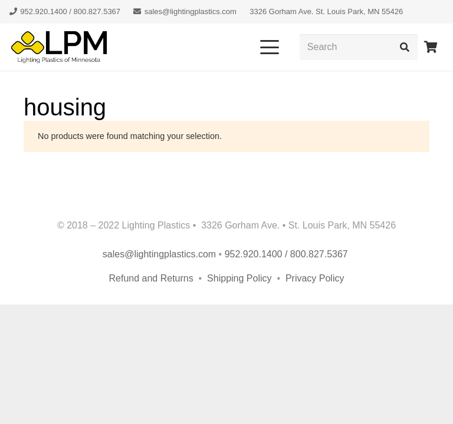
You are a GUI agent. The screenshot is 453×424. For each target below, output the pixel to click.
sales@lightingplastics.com (159, 254)
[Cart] (431, 47)
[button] (269, 47)
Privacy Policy (314, 278)
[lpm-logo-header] (59, 47)
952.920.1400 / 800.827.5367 (288, 254)
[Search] (359, 47)
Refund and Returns (151, 278)
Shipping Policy (240, 278)
